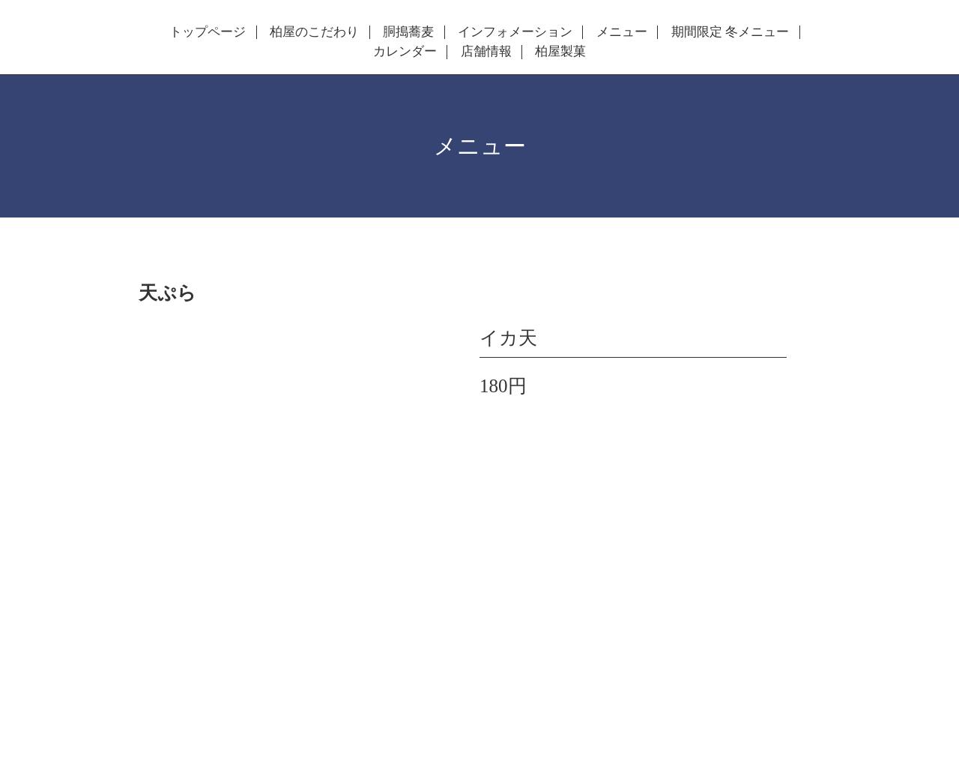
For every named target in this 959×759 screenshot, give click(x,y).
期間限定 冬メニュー (730, 32)
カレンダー (405, 51)
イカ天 (508, 338)
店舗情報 (486, 51)
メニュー (621, 32)
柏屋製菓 (560, 51)
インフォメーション (515, 32)
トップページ (207, 32)
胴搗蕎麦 (408, 32)
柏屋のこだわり (314, 32)
